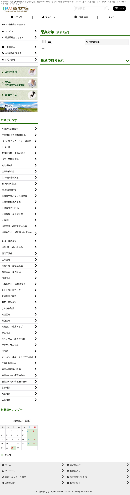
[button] (114, 17)
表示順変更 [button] (93, 42)
